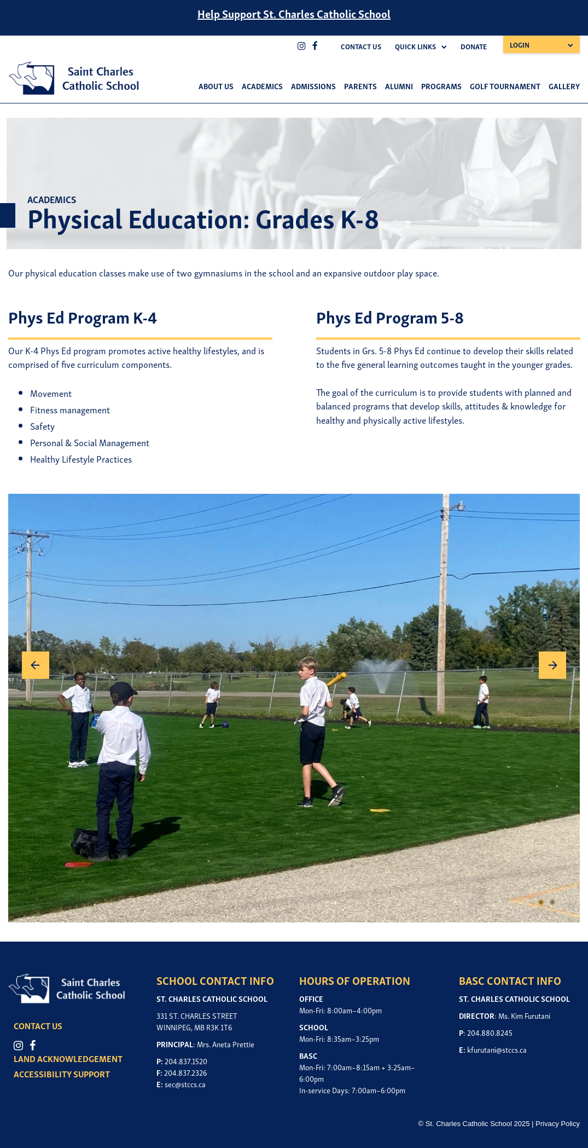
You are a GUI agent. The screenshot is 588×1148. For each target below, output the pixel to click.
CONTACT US (38, 1025)
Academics (262, 85)
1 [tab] (541, 903)
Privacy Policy (557, 1124)
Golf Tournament (505, 85)
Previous (35, 665)
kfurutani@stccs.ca (497, 1049)
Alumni (399, 85)
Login (519, 44)
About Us (216, 85)
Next (552, 665)
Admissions (313, 85)
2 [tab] (553, 903)
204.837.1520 (186, 1060)
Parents (360, 85)
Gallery (564, 85)
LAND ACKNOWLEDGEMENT (68, 1058)
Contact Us (361, 46)
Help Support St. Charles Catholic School (294, 13)
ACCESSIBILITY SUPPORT (62, 1073)
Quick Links (415, 46)
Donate (474, 46)
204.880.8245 (490, 1032)
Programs (441, 85)
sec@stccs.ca (185, 1083)
